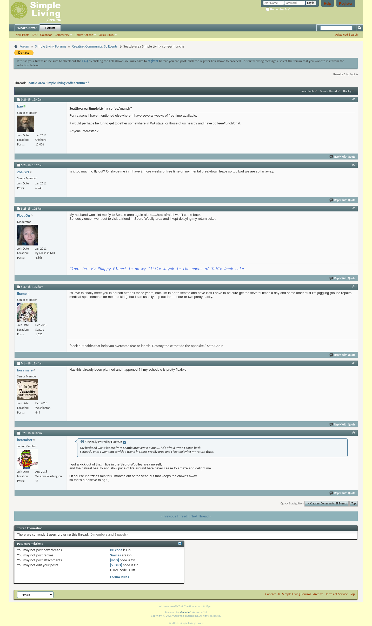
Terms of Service (336, 594)
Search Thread (328, 91)
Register (346, 3)
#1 (353, 99)
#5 (353, 363)
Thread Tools (306, 91)
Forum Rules (119, 577)
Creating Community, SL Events (95, 46)
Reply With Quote (342, 156)
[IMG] (114, 560)
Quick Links (106, 34)
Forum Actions (84, 34)
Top (353, 503)
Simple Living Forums (50, 46)
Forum (50, 28)
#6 (353, 433)
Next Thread (199, 516)
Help (327, 3)
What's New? (27, 28)
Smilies (115, 555)
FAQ (35, 34)
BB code (116, 550)
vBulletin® (185, 612)
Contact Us (272, 594)
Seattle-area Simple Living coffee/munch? (58, 83)
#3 (353, 208)
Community (62, 34)
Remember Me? (278, 9)
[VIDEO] (116, 565)
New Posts (22, 34)
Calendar (46, 34)
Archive (318, 594)
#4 (353, 286)
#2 (353, 165)
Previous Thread (175, 516)
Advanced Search (346, 34)
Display (347, 91)
